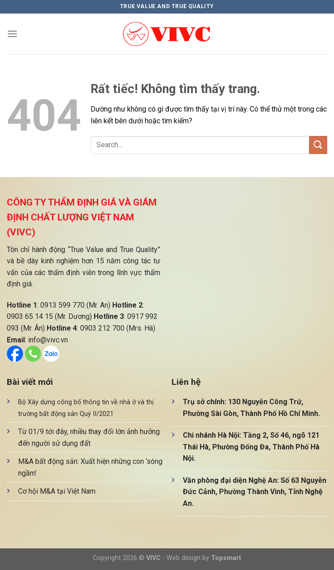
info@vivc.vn (48, 340)
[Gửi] (318, 145)
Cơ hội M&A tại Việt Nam (56, 491)
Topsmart (226, 558)
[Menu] (12, 34)
